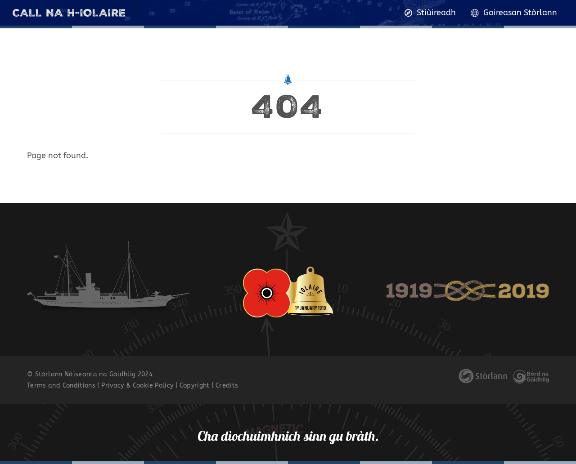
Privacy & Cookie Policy (137, 385)
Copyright (195, 385)
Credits (227, 385)
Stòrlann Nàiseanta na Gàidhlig (85, 374)
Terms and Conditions (61, 385)
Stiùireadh (430, 13)
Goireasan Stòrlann (514, 13)
